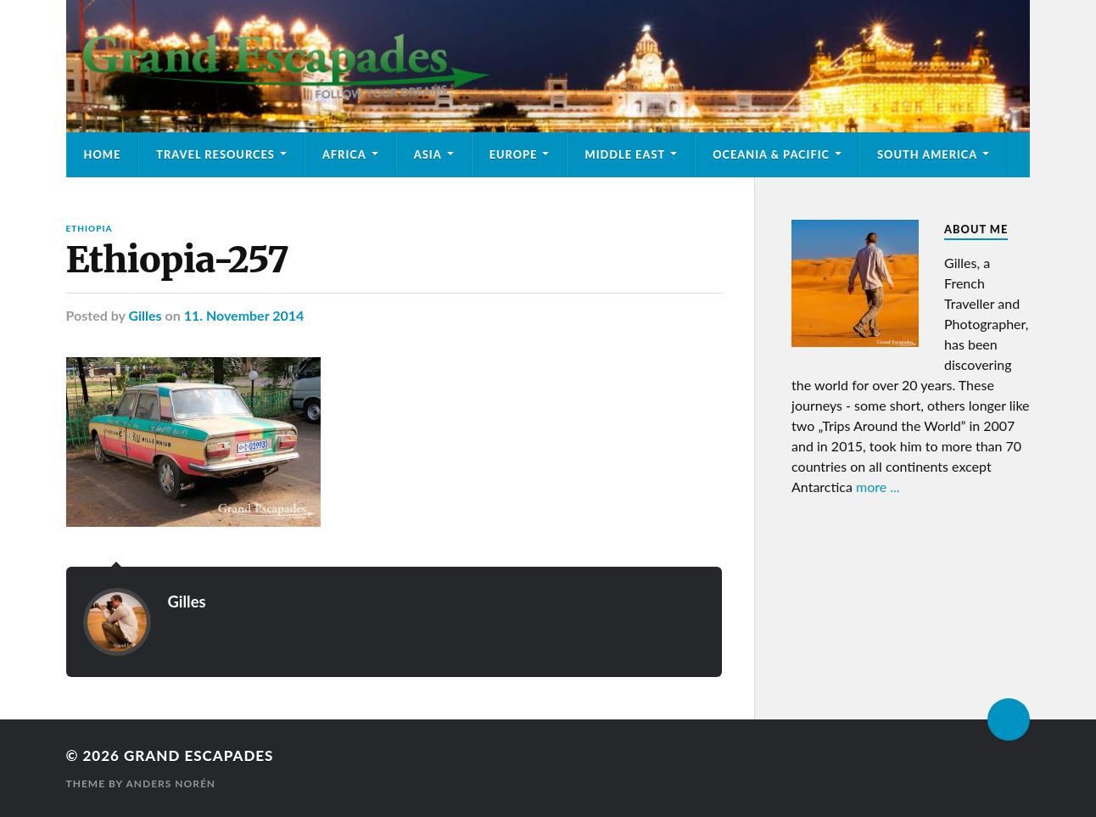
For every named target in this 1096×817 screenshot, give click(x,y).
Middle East (624, 154)
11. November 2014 (244, 315)
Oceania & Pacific (771, 154)
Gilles (144, 315)
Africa (344, 154)
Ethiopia (89, 228)
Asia (428, 154)
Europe (513, 154)
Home (102, 154)
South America (927, 154)
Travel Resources (215, 154)
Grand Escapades (198, 755)
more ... (878, 486)
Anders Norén (170, 783)
